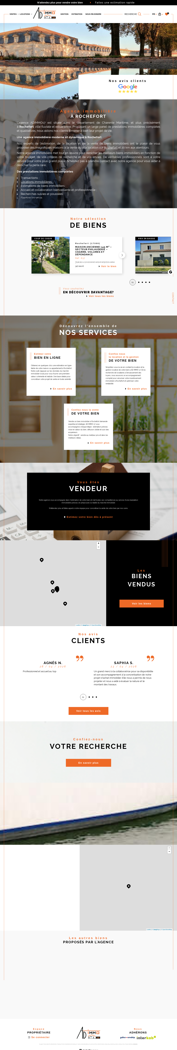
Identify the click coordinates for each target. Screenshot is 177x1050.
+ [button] (98, 543)
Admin (112, 1044)
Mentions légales (103, 1044)
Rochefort (111, 147)
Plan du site (92, 1044)
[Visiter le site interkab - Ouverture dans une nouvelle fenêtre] (146, 1037)
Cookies (135, 1044)
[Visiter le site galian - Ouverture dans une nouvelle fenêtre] (127, 1038)
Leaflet (78, 625)
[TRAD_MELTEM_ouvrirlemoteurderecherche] (133, 14)
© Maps (85, 625)
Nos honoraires (83, 1044)
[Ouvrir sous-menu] (18, 14)
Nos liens (118, 1044)
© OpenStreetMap (95, 625)
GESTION (64, 14)
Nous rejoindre (93, 14)
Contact (173, 298)
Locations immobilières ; (37, 182)
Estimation (77, 14)
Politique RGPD (127, 1044)
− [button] (98, 547)
